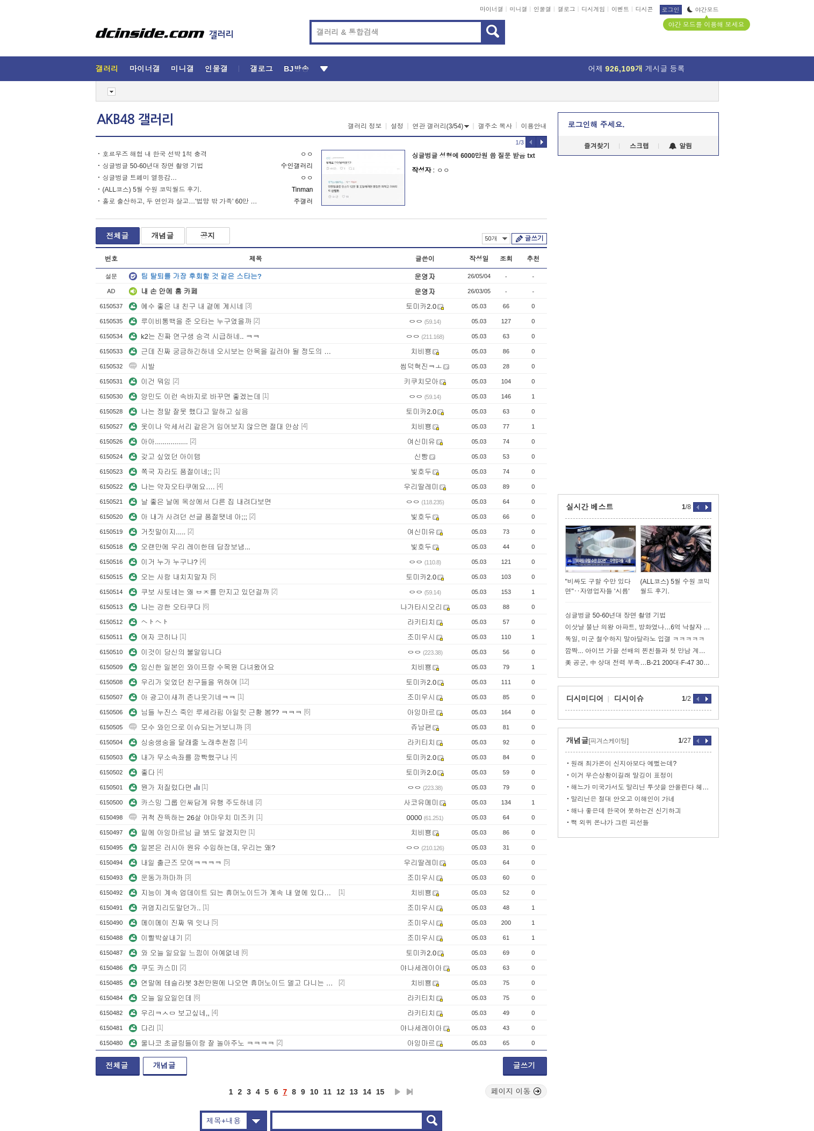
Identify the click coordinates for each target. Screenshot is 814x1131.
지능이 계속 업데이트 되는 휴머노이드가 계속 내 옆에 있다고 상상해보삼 (232, 893)
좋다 (142, 773)
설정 (397, 126)
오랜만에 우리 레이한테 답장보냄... (189, 547)
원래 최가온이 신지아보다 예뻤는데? (624, 763)
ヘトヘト (149, 622)
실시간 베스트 (590, 507)
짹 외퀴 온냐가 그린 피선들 (610, 823)
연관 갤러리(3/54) (441, 126)
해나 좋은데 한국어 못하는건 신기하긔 (626, 811)
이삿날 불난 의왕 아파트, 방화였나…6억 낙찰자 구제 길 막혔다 (638, 627)
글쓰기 (534, 238)
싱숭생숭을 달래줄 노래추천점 (182, 742)
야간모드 (703, 9)
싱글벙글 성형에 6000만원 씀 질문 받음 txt (473, 156)
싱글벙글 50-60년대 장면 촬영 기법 (153, 166)
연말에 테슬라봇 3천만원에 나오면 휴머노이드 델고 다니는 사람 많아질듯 (232, 983)
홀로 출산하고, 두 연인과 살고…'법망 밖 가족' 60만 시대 (183, 201)
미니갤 (518, 9)
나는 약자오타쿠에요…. (171, 487)
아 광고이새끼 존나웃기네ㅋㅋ (182, 697)
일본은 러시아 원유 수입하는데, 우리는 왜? (202, 848)
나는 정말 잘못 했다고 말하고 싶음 (188, 412)
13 (354, 1092)
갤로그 (566, 9)
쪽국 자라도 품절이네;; (170, 472)
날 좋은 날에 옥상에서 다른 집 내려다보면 (200, 502)
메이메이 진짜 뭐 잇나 (169, 923)
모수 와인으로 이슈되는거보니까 (185, 727)
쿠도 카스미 (153, 968)
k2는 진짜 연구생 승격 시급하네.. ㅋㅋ (194, 336)
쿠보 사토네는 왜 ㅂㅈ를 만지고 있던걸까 (199, 592)
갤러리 (107, 68)
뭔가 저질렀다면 (160, 788)
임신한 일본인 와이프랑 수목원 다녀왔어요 (201, 667)
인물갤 (542, 9)
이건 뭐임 (150, 382)
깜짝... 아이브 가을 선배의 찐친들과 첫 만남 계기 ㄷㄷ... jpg (638, 651)
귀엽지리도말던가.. (164, 908)
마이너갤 (491, 9)
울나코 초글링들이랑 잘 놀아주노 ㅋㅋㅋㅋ (201, 1043)
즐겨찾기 (597, 146)
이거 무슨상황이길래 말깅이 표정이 (622, 775)
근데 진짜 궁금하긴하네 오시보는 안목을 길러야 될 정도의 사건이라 (232, 351)
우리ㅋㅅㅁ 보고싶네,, (169, 1013)
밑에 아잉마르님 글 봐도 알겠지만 (187, 833)
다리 (142, 1028)
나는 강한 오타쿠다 (164, 607)
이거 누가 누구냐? (163, 562)
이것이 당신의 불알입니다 (175, 652)
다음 (397, 1092)
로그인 (671, 9)
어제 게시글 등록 (636, 68)
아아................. (158, 442)
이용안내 (534, 126)
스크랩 (639, 146)
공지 (207, 235)
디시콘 (644, 9)
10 (314, 1092)
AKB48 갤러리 (135, 119)
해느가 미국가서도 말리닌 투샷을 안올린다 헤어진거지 (641, 787)
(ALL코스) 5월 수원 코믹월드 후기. (152, 189)
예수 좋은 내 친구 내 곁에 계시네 (186, 306)
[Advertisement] (47, 408)
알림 (680, 146)
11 (327, 1092)
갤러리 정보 (364, 126)
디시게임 (593, 9)
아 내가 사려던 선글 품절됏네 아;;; (188, 517)
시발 (142, 367)
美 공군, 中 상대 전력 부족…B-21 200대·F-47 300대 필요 (638, 662)
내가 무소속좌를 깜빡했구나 (178, 757)
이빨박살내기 (156, 938)
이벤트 (620, 9)
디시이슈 (629, 698)
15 (380, 1092)
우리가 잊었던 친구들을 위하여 (183, 682)
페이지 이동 (516, 1091)
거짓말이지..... (157, 532)
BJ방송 (296, 68)
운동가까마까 (156, 878)
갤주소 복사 (495, 126)
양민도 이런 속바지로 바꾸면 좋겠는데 (194, 397)
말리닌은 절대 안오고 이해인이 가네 (623, 799)
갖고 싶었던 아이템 (164, 457)
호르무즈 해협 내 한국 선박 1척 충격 (155, 154)
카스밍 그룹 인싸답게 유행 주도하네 (191, 803)
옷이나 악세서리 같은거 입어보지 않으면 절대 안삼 (214, 427)
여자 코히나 (153, 637)
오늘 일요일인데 (160, 998)
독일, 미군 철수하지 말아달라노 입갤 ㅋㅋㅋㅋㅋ (635, 639)
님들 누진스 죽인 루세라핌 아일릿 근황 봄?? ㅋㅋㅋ (215, 712)
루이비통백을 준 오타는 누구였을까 (190, 321)
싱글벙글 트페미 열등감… (140, 178)
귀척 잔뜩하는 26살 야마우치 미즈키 (191, 818)
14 (367, 1092)
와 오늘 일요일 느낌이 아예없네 (184, 953)
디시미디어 (585, 698)
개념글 (163, 235)
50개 (496, 238)
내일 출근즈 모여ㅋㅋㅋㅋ (175, 863)
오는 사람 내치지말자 (168, 577)
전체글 (117, 235)
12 (340, 1092)
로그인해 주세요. (596, 124)
